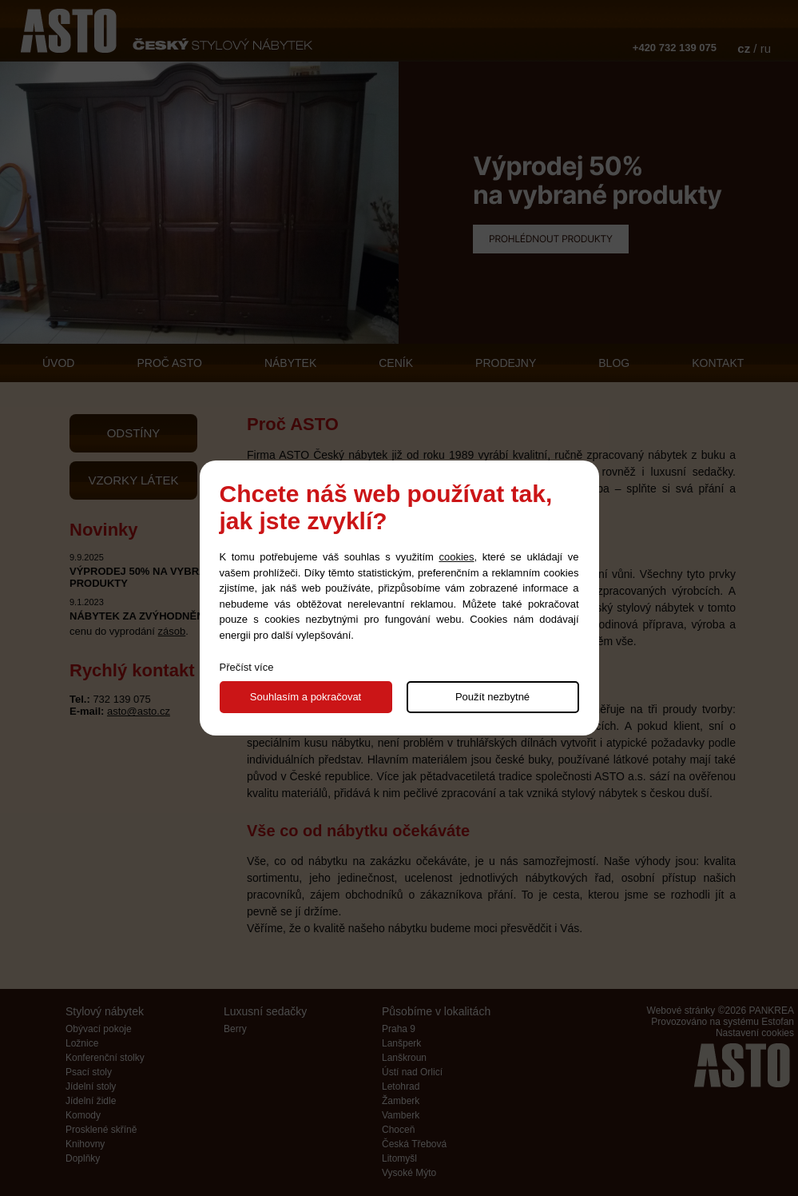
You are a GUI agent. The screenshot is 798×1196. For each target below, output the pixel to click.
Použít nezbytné (492, 697)
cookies (456, 557)
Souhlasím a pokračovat (305, 697)
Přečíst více (247, 667)
